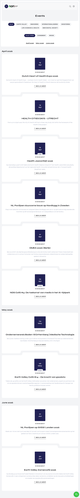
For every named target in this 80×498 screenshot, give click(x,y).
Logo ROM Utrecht (13, 6)
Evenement (42, 35)
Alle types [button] (30, 35)
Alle (11, 24)
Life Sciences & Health (30, 28)
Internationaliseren (50, 24)
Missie (51, 35)
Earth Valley (22, 24)
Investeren (65, 24)
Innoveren (34, 24)
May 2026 (40, 43)
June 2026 (50, 43)
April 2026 (30, 43)
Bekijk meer (41, 86)
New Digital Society (50, 28)
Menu (6, 6)
